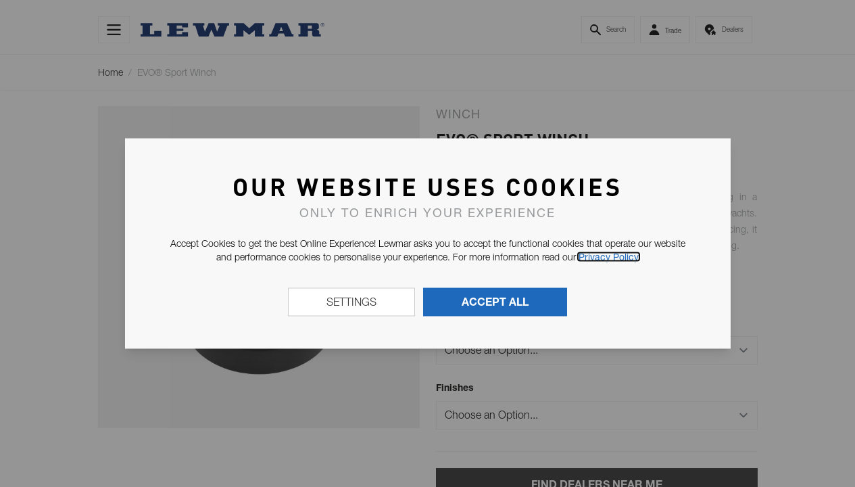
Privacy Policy (609, 257)
